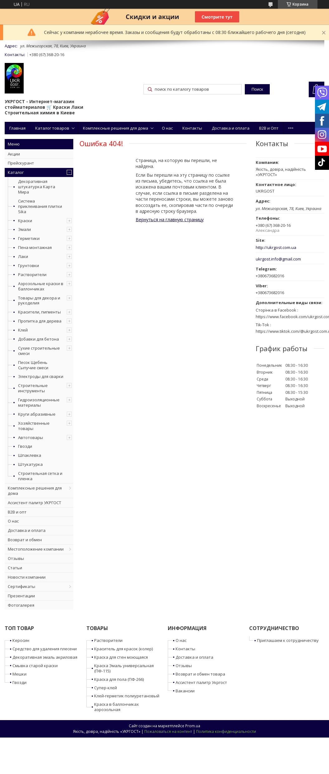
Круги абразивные (37, 414)
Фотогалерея (21, 605)
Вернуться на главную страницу (170, 219)
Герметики (29, 238)
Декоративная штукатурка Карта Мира (36, 187)
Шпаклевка (29, 455)
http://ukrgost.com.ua (276, 247)
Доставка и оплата (230, 128)
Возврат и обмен (25, 539)
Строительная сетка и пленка (40, 476)
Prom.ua (192, 726)
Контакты (192, 128)
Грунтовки (28, 265)
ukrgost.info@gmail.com (278, 259)
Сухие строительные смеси (39, 350)
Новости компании (27, 577)
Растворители (32, 274)
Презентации (21, 596)
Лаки (23, 256)
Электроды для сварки (40, 376)
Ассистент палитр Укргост (201, 682)
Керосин (20, 640)
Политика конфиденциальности (226, 731)
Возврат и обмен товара (200, 674)
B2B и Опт (268, 128)
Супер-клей (105, 687)
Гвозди (25, 446)
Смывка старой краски (35, 665)
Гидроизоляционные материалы (39, 402)
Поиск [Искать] (257, 89)
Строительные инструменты (33, 388)
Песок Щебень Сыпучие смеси (33, 365)
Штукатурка (30, 464)
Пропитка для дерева (39, 321)
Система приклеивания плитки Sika (40, 206)
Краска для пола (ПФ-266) (119, 679)
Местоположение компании (36, 549)
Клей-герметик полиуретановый (126, 696)
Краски (25, 220)
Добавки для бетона (38, 339)
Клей (23, 330)
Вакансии (185, 691)
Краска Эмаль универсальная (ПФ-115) (124, 668)
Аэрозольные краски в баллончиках (40, 286)
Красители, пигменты (39, 312)
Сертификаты (21, 586)
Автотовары (30, 437)
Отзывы (16, 558)
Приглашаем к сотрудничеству (288, 640)
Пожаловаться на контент (168, 731)
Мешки (19, 674)
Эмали (24, 229)
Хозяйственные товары (34, 425)
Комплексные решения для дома (115, 128)
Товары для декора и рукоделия (39, 300)
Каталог (16, 172)
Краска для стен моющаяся (121, 657)
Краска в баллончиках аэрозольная (116, 706)
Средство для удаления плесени (44, 649)
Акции (14, 154)
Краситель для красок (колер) (123, 649)
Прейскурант (21, 163)
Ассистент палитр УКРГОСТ (34, 502)
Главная (17, 128)
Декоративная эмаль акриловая (44, 657)
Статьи (15, 568)
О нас (167, 128)
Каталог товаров (52, 128)
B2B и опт (17, 512)
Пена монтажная (35, 247)
